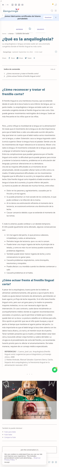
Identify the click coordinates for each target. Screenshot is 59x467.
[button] (12, 4)
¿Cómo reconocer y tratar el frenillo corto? (22, 73)
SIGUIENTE (40, 29)
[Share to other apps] (34, 58)
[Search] (52, 10)
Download (48, 17)
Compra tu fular (10, 437)
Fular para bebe (10, 432)
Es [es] (3, 5)
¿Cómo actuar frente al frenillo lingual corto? (23, 76)
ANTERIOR (19, 29)
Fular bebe (8, 435)
